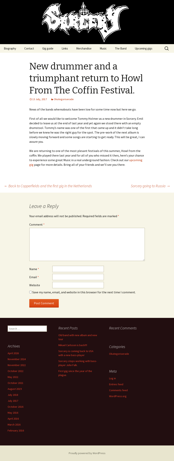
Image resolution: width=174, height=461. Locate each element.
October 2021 (15, 383)
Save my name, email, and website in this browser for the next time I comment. (84, 292)
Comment (37, 224)
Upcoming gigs (143, 48)
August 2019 (15, 389)
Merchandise (83, 48)
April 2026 (13, 353)
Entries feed (116, 384)
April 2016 (13, 418)
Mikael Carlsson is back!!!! (72, 345)
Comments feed (118, 390)
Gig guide (47, 48)
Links (65, 48)
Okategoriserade (64, 99)
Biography (10, 48)
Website (34, 285)
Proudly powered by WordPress (87, 453)
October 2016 (15, 406)
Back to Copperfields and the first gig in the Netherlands (48, 185)
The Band (121, 48)
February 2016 (16, 430)
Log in (112, 378)
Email (34, 277)
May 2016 (13, 412)
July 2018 (13, 395)
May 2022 (13, 377)
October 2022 (15, 371)
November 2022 (17, 365)
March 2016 (14, 424)
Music (103, 48)
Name (34, 269)
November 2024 (17, 359)
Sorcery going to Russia (150, 185)
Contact (29, 48)
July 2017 (13, 400)
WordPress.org (118, 396)
